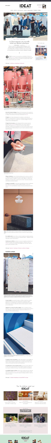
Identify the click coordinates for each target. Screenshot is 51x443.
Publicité (23, 421)
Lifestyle (12, 395)
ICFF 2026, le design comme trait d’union (39, 22)
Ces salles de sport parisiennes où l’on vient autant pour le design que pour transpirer (39, 30)
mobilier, (14, 343)
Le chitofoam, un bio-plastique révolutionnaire (17, 35)
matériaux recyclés (8, 157)
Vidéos (39, 10)
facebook (7, 5)
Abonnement (32, 421)
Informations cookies (17, 421)
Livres (15, 429)
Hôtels (27, 395)
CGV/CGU (12, 421)
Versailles (12, 96)
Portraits (17, 11)
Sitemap (5, 422)
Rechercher (9, 5)
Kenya (15, 97)
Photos (4, 433)
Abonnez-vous (25, 416)
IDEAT (28, 0)
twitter (25, 437)
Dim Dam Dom (27, 430)
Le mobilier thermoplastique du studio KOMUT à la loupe (19, 349)
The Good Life (24, 0)
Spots (4, 431)
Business (42, 395)
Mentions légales (7, 421)
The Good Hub (27, 429)
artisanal (7, 215)
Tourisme (5, 429)
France (14, 29)
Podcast (35, 10)
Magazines (16, 428)
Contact (27, 421)
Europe (26, 86)
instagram (8, 5)
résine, (30, 281)
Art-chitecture (5, 430)
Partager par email (1, 155)
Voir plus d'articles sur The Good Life (25, 403)
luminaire (18, 343)
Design (15, 11)
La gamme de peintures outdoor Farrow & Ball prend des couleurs (42, 19)
